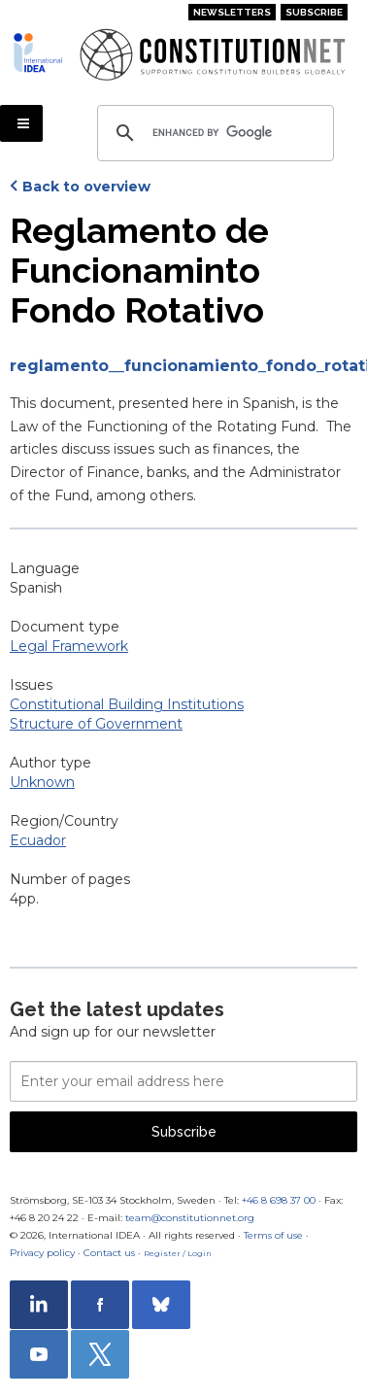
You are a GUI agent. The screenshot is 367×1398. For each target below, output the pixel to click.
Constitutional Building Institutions (127, 704)
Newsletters (232, 12)
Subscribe (314, 12)
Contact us (109, 1252)
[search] (212, 133)
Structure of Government (96, 724)
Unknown (42, 782)
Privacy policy (42, 1252)
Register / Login (178, 1253)
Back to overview (86, 186)
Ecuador (38, 840)
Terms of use (273, 1235)
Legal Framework (69, 646)
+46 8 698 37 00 (279, 1200)
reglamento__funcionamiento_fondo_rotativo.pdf (183, 366)
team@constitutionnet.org (189, 1217)
